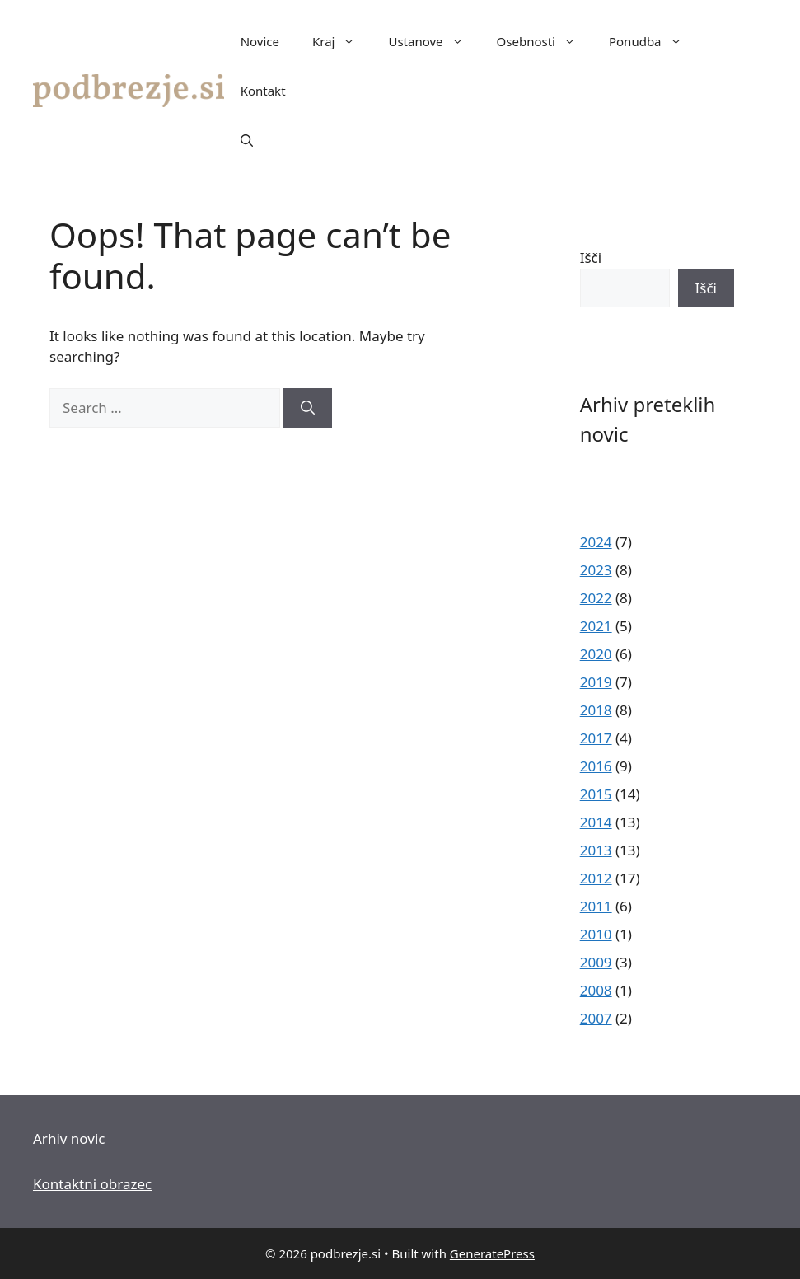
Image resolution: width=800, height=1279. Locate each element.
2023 (596, 569)
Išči (590, 257)
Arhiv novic (69, 1138)
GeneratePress (492, 1253)
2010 (596, 934)
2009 (596, 962)
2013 (596, 850)
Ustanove (434, 41)
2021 (596, 625)
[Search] (307, 408)
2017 (596, 738)
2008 (596, 990)
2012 (596, 878)
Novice (260, 41)
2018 (596, 709)
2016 (596, 766)
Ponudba (654, 41)
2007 (596, 1018)
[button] (246, 140)
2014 (596, 822)
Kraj (342, 41)
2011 (596, 906)
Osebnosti (544, 41)
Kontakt (263, 90)
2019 (596, 681)
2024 (596, 541)
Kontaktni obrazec (92, 1183)
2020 (596, 653)
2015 (596, 794)
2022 (596, 597)
